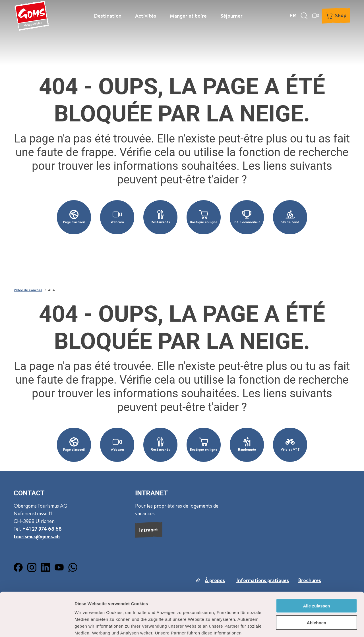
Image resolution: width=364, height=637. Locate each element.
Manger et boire (188, 15)
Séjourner (231, 15)
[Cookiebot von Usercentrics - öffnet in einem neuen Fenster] (37, 626)
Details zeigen (302, 625)
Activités (145, 15)
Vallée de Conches (28, 290)
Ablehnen (316, 578)
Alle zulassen (316, 562)
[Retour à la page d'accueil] (31, 15)
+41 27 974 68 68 (42, 528)
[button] (74, 217)
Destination (107, 15)
